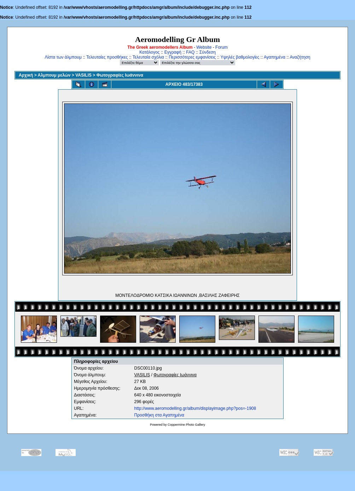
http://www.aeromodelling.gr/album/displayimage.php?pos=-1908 (195, 408)
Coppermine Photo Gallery (186, 424)
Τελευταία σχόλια (148, 57)
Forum (221, 47)
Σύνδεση (207, 52)
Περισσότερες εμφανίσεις (192, 57)
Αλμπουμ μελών (54, 75)
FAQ (190, 52)
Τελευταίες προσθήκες (107, 57)
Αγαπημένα (274, 57)
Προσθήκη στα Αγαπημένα (159, 415)
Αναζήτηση (300, 57)
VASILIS (83, 75)
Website (203, 47)
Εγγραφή (172, 52)
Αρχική (26, 75)
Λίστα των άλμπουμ (63, 57)
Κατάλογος (149, 52)
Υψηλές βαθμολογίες (239, 57)
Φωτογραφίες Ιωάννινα (120, 75)
